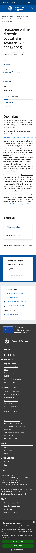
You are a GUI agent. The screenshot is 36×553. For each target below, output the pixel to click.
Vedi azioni (8, 64)
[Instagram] (9, 355)
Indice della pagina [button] (12, 96)
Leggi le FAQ (8, 509)
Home (4, 16)
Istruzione (26, 16)
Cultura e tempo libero (11, 394)
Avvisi (6, 453)
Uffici (6, 370)
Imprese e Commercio (11, 401)
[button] (18, 550)
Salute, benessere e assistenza (14, 432)
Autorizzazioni (9, 435)
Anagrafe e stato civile (11, 391)
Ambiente (7, 429)
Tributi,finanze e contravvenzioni (14, 426)
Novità (11, 16)
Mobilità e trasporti (10, 411)
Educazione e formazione (12, 421)
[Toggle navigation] (4, 8)
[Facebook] (4, 355)
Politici (6, 376)
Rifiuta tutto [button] (18, 546)
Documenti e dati (9, 382)
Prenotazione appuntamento (13, 503)
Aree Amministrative (11, 367)
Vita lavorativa (9, 398)
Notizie (17, 16)
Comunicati (8, 450)
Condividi (8, 60)
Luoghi (6, 462)
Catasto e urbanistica (11, 406)
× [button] (34, 522)
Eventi (6, 465)
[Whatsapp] (14, 355)
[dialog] (18, 536)
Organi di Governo (10, 364)
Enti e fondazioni (9, 373)
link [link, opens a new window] (8, 537)
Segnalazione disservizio (12, 506)
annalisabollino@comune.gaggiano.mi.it (16, 204)
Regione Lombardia (9, 2)
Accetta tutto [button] (18, 541)
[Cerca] (32, 8)
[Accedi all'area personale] (29, 2)
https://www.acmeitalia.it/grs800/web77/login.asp (19, 137)
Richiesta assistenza (10, 512)
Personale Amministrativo (12, 379)
